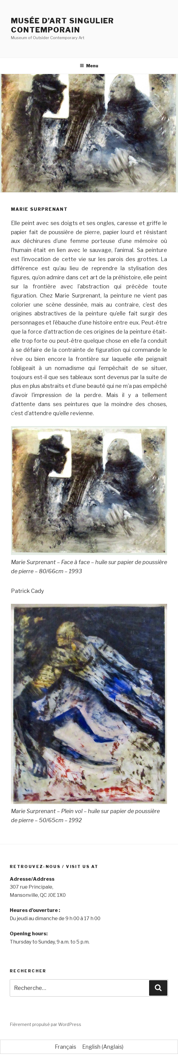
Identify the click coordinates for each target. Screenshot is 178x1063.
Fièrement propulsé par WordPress (45, 1024)
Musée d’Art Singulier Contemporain (62, 25)
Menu (89, 65)
